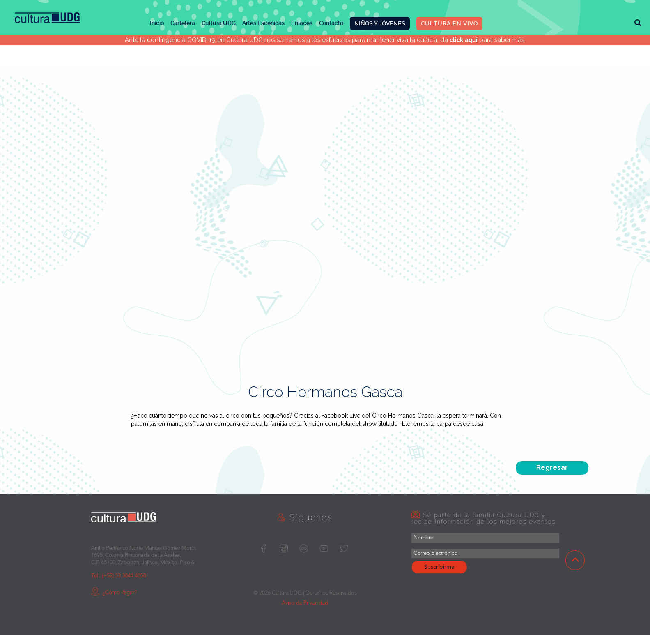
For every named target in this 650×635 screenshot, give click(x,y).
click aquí (464, 40)
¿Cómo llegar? (114, 593)
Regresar (552, 467)
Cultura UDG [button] (219, 23)
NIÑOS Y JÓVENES (379, 23)
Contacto (331, 23)
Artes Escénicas (263, 23)
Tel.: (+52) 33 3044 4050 (118, 576)
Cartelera (182, 23)
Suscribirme (439, 567)
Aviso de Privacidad (305, 603)
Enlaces (301, 23)
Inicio (157, 23)
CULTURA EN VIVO (449, 23)
